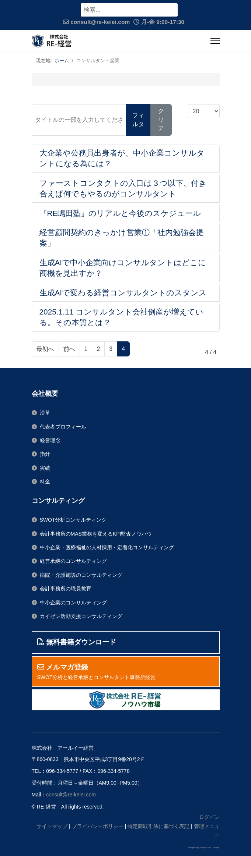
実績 (45, 468)
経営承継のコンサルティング (73, 561)
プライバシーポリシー (97, 826)
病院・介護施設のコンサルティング (81, 575)
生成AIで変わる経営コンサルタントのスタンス (123, 292)
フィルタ (138, 119)
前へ (69, 349)
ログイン (209, 817)
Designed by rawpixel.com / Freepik (203, 847)
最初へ (45, 349)
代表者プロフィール (63, 427)
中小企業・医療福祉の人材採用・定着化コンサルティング (107, 547)
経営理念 (50, 440)
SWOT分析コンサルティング (73, 520)
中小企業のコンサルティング (73, 602)
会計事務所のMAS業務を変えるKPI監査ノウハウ (96, 534)
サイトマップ (51, 826)
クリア (161, 120)
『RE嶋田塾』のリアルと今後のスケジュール (120, 213)
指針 (45, 454)
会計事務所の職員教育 (65, 589)
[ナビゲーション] (215, 41)
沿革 (45, 413)
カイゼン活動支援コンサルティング (81, 616)
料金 (45, 481)
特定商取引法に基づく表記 (158, 826)
